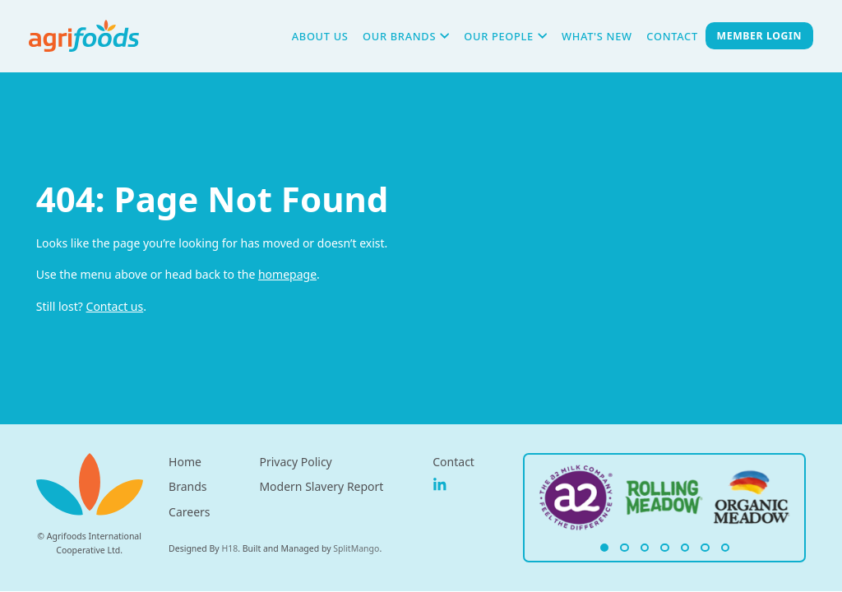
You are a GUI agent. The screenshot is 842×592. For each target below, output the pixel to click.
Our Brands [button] (406, 36)
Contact (671, 36)
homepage (287, 274)
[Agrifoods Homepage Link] (577, 498)
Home (185, 461)
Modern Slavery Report (321, 486)
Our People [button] (505, 36)
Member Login (759, 36)
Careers (189, 512)
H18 (229, 548)
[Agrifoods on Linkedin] (440, 485)
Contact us (115, 306)
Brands (187, 486)
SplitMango (356, 548)
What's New (597, 36)
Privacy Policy (295, 461)
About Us (320, 36)
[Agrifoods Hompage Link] (84, 36)
